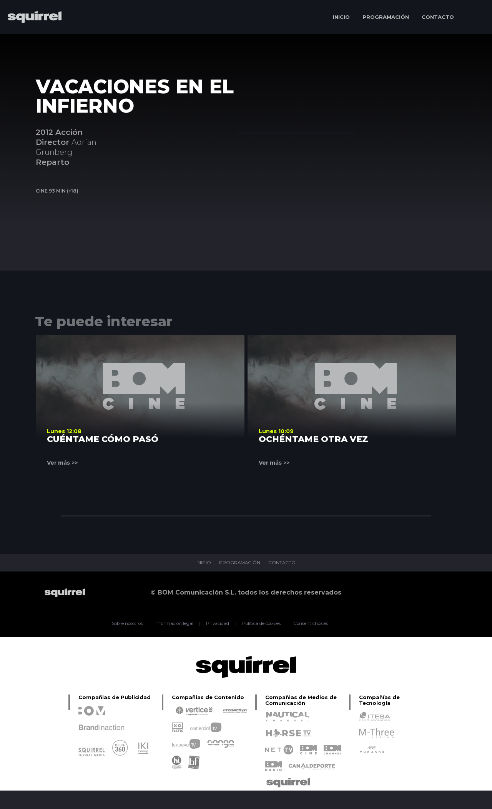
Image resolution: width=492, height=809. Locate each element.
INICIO (341, 17)
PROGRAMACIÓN (385, 17)
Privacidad (217, 623)
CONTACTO (438, 17)
